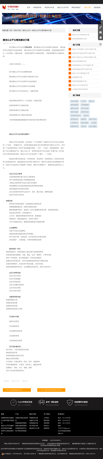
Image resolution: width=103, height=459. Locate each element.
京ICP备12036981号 (30, 454)
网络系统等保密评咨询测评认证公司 (33, 443)
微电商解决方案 (77, 77)
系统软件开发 (49, 7)
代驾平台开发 (84, 112)
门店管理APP (74, 122)
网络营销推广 (76, 7)
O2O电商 (93, 122)
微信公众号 (26, 30)
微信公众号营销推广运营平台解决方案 (84, 49)
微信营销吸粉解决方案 (79, 38)
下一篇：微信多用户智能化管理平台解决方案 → (52, 390)
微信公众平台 (15, 381)
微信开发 (24, 381)
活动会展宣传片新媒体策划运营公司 (58, 443)
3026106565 (56, 440)
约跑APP (83, 126)
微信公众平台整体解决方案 (42, 30)
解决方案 (87, 7)
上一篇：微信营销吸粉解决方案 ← (14, 390)
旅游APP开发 (92, 119)
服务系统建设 (74, 104)
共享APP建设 (74, 101)
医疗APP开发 (84, 108)
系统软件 (83, 119)
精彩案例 (97, 7)
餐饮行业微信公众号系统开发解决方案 (84, 57)
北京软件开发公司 (76, 115)
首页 (28, 7)
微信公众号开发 (63, 7)
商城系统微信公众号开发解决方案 (82, 65)
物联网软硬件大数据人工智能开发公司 (84, 443)
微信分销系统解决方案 (79, 61)
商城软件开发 (74, 126)
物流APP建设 (92, 126)
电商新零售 (37, 7)
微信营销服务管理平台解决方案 (82, 69)
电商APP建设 (84, 122)
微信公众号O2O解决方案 (80, 85)
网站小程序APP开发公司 (12, 443)
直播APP (91, 101)
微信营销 (6, 381)
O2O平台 (83, 101)
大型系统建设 (85, 104)
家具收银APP (74, 119)
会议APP (86, 115)
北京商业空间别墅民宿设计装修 (50, 445)
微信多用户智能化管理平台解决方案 (83, 53)
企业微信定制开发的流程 (80, 89)
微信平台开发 (74, 108)
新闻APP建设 (74, 112)
